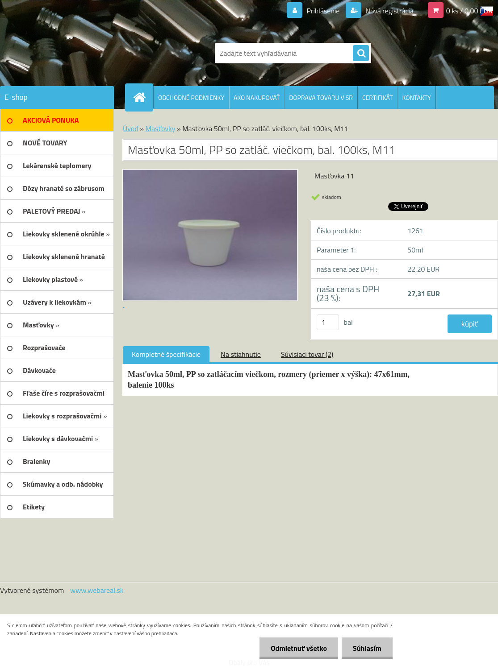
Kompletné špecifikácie (166, 354)
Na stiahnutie (241, 354)
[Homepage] (143, 97)
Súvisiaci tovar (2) (307, 354)
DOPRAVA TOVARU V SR (321, 97)
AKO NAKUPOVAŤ (257, 97)
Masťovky (160, 128)
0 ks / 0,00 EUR (469, 10)
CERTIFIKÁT (377, 97)
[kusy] (328, 322)
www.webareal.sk (97, 590)
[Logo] (96, 53)
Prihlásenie (323, 10)
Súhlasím (367, 648)
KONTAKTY (416, 97)
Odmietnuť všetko (299, 648)
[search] (361, 53)
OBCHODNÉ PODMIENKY (191, 97)
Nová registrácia (389, 10)
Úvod (130, 128)
